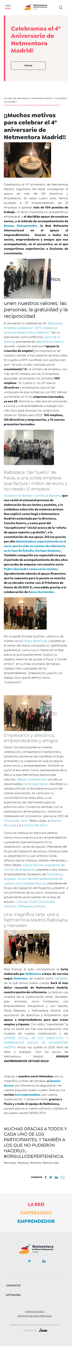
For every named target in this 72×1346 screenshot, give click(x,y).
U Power (21, 902)
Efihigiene (25, 906)
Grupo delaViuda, (35, 641)
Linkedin (44, 1262)
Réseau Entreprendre (31, 779)
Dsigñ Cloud (37, 902)
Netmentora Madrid (49, 341)
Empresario (36, 1212)
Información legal (34, 1311)
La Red (36, 1204)
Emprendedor (36, 1221)
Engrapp (10, 879)
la (5, 332)
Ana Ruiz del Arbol (34, 825)
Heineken (61, 978)
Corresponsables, (28, 1095)
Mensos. (40, 906)
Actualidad (14, 1294)
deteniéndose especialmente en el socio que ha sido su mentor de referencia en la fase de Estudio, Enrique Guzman (35, 546)
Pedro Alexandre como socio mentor (31, 569)
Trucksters (53, 874)
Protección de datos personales (34, 1316)
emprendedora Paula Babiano (28, 332)
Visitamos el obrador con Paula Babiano (32, 495)
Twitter (29, 1262)
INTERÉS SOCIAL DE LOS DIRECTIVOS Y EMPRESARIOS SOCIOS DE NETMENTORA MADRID (36, 1042)
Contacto (13, 1285)
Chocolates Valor (16, 820)
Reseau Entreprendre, (21, 226)
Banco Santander (41, 592)
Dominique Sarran (35, 784)
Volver (28, 65)
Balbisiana (33, 974)
